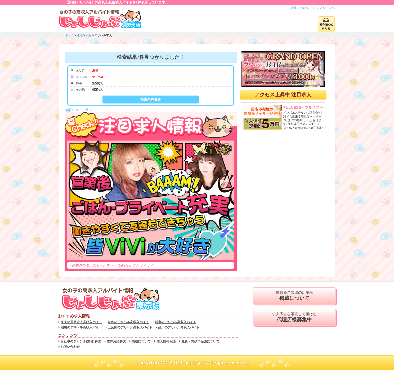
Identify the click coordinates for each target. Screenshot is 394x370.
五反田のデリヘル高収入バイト (130, 327)
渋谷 (89, 35)
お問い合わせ (70, 347)
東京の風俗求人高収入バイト (81, 322)
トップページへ (323, 8)
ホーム (69, 35)
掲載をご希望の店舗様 (294, 295)
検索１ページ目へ (78, 110)
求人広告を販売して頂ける (294, 317)
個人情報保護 (166, 341)
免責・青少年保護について (200, 341)
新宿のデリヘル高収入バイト (175, 322)
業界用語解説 (116, 341)
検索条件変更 (150, 99)
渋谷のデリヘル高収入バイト (128, 322)
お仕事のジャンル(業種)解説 (81, 341)
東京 (80, 35)
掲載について (299, 8)
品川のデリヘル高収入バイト (178, 327)
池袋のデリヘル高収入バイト (81, 327)
